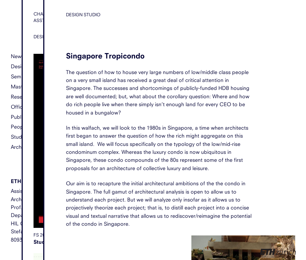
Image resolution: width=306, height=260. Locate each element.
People (19, 127)
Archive (19, 147)
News (17, 56)
